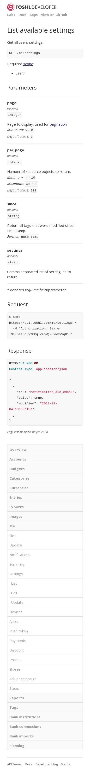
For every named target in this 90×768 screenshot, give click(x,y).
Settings (16, 569)
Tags (13, 702)
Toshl (22, 765)
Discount (16, 645)
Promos (16, 654)
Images (16, 511)
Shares (15, 664)
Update (15, 540)
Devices (16, 607)
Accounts (17, 454)
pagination (58, 123)
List (14, 578)
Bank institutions (25, 712)
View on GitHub (54, 15)
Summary (17, 559)
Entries (15, 492)
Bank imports (21, 731)
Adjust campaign (22, 674)
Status (65, 759)
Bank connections (25, 721)
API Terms (14, 759)
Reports (16, 693)
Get (12, 530)
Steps (14, 683)
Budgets (17, 463)
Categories (19, 473)
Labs (11, 15)
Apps (34, 15)
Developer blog (47, 759)
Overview (18, 444)
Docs (22, 15)
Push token (18, 626)
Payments (17, 635)
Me (12, 521)
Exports (16, 502)
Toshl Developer (31, 7)
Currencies (19, 483)
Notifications (19, 549)
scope (28, 63)
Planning (16, 740)
